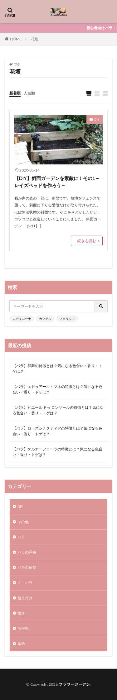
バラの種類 (26, 567)
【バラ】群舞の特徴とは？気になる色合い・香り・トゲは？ (57, 368)
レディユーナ (21, 318)
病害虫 (23, 628)
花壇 (34, 39)
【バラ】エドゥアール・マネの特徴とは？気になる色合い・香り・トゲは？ (57, 389)
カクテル (45, 318)
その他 (23, 521)
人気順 (29, 93)
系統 (21, 643)
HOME (16, 39)
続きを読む (86, 240)
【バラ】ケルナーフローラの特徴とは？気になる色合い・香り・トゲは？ (57, 452)
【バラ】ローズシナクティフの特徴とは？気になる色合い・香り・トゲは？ (57, 431)
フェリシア (67, 318)
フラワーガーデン (74, 684)
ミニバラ (24, 582)
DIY (97, 119)
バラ (21, 537)
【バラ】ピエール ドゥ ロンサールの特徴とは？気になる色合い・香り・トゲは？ (58, 410)
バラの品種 (26, 552)
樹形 (21, 613)
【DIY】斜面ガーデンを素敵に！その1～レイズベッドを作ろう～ (57, 181)
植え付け (24, 598)
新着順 (15, 93)
